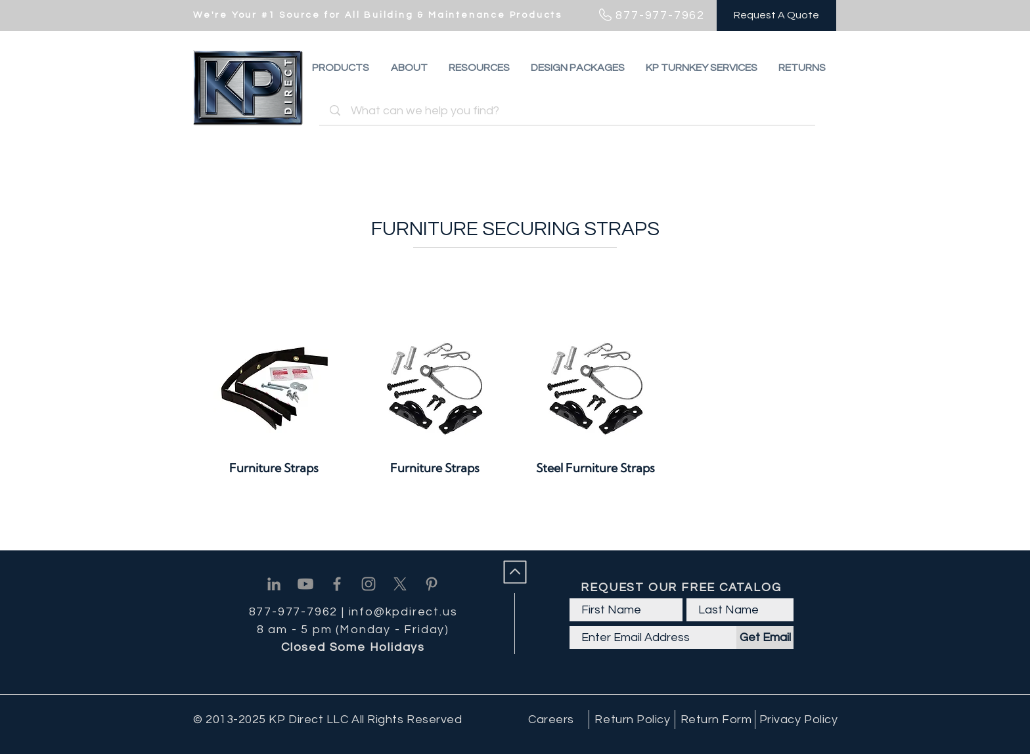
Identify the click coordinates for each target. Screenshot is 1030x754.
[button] (802, 67)
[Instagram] (368, 584)
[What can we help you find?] (569, 111)
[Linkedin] (274, 584)
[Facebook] (337, 584)
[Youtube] (305, 584)
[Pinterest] (431, 584)
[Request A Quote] (776, 15)
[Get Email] (765, 637)
